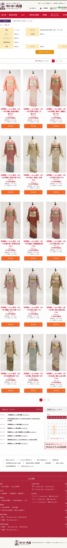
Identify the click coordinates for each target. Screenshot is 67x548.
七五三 (2, 490)
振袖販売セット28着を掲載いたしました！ (18, 443)
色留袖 (3, 519)
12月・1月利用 (5, 486)
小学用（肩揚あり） (18, 500)
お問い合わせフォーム (27, 466)
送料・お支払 (60, 463)
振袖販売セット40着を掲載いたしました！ (18, 435)
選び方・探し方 (10, 460)
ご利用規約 (45, 8)
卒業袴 (2, 497)
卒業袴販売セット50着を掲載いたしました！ (18, 424)
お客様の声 (55, 460)
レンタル (31, 478)
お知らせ (34, 8)
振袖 (1, 484)
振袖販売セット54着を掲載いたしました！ (18, 428)
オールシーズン (40, 486)
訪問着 (3, 526)
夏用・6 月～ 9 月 (53, 496)
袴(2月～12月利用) (19, 510)
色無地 (3, 529)
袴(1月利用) (15, 507)
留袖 (3, 517)
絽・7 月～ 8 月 (49, 486)
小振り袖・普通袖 (6, 500)
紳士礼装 (33, 493)
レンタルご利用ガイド (46, 3)
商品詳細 (10, 126)
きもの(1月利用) (5, 507)
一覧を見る (38, 409)
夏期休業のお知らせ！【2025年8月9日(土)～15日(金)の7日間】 (22, 439)
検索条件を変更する (44, 52)
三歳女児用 (20, 493)
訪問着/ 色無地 (4, 524)
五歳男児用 (13, 493)
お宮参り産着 (35, 484)
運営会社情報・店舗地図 (33, 463)
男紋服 (2, 504)
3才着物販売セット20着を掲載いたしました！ (19, 414)
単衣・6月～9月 (22, 517)
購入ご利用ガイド (42, 460)
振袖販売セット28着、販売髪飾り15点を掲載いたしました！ (22, 432)
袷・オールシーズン (12, 517)
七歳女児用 (4, 493)
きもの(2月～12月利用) (7, 510)
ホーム (1, 25)
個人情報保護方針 (11, 466)
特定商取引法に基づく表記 (13, 463)
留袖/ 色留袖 (3, 514)
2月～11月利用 (15, 486)
